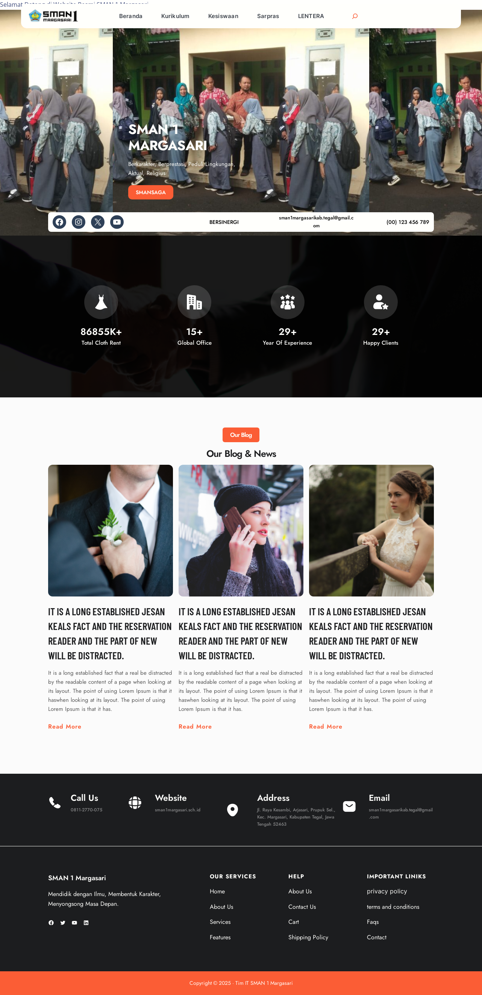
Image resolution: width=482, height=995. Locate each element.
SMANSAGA (151, 192)
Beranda (131, 16)
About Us (221, 906)
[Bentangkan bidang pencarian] (355, 16)
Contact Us (302, 906)
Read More (65, 726)
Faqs (373, 921)
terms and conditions (393, 906)
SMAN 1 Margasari (77, 878)
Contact (377, 937)
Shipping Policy (308, 937)
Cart (293, 921)
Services (220, 921)
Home (217, 891)
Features (220, 937)
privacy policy (387, 891)
